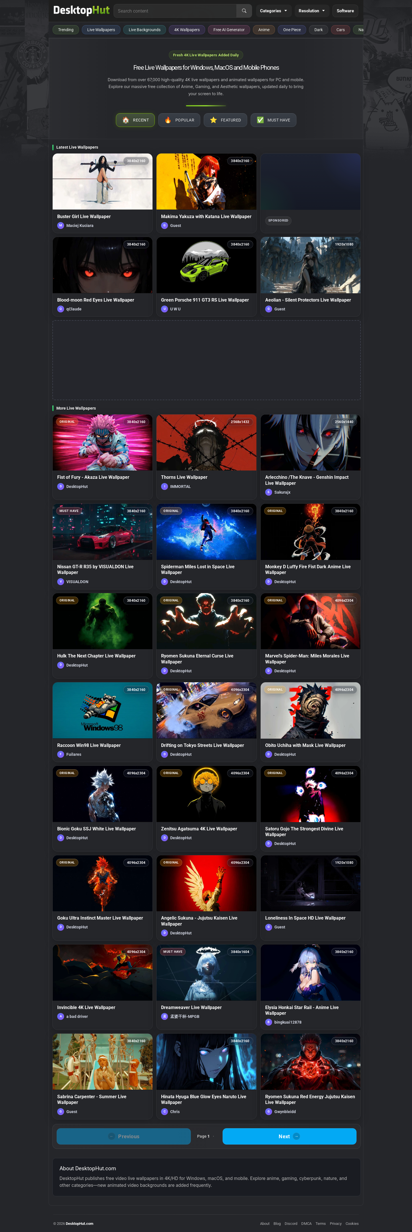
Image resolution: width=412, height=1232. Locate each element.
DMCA (306, 1223)
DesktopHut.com (79, 1223)
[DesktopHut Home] (82, 10)
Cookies (352, 1223)
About (265, 1223)
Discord (291, 1223)
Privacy (336, 1223)
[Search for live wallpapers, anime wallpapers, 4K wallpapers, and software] (175, 10)
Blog (277, 1223)
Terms (321, 1223)
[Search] (244, 10)
